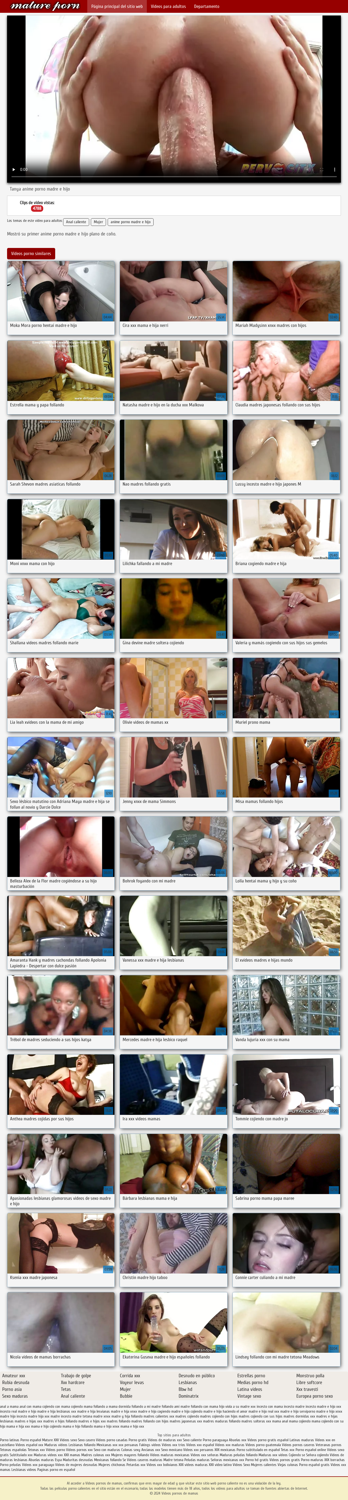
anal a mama (9, 1406)
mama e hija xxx (18, 1426)
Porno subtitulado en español (258, 1449)
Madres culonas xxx (95, 1455)
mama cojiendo (299, 1421)
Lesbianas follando (82, 1445)
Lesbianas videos (24, 1469)
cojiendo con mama (56, 1406)
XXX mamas (72, 1455)
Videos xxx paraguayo (38, 1464)
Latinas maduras (302, 1440)
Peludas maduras (197, 1460)
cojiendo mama (81, 1406)
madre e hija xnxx (124, 1411)
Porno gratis (138, 1440)
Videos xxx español (200, 1445)
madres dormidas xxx (299, 1416)
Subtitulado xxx (22, 1455)
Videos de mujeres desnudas (76, 1464)
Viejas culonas (288, 1464)
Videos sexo (68, 1440)
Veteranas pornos (328, 1445)
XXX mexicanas (225, 1449)
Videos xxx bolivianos (163, 1464)
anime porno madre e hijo (131, 222)
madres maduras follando (221, 1421)
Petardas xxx (136, 1464)
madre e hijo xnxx (329, 1411)
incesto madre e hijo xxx (323, 1406)
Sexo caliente (192, 1440)
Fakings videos (150, 1445)
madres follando (118, 1421)
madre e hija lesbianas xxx (56, 1411)
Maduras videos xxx (48, 1455)
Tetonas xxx (37, 1449)
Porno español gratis (314, 1464)
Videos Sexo (241, 1464)
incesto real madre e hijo (18, 1411)
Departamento (206, 6)
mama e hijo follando (78, 1426)
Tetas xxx (287, 1449)
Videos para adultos (168, 6)
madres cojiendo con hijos (219, 1416)
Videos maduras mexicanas (169, 1455)
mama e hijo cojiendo (46, 1426)
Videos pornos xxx (79, 1449)
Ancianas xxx (150, 1449)
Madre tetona (173, 1460)
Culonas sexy (130, 1449)
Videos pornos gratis (284, 1460)
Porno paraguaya (216, 1440)
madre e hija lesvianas (93, 1411)
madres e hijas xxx (28, 1421)
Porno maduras (312, 1460)
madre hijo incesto (13, 1416)
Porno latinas (10, 1440)
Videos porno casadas (112, 1440)
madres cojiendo (187, 1416)
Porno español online (311, 1449)
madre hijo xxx (38, 1416)
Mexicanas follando (108, 1460)
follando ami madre (176, 1406)
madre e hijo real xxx (263, 1411)
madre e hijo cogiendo (154, 1411)
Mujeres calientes (263, 1464)
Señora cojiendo (317, 1455)
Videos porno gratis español (268, 1440)
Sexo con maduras (107, 1449)
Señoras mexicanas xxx (228, 1460)
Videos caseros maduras (144, 1460)
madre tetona (82, 1416)
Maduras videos (55, 1445)
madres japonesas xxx (186, 1421)
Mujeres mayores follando (130, 1455)
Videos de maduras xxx (165, 1440)
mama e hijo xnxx (106, 1426)
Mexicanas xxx (107, 1445)
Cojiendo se (297, 1455)
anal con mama (30, 1406)
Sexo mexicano (171, 1449)
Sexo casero (87, 1440)
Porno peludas (10, 1464)
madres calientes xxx (159, 1416)
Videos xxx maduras (229, 1445)
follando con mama (204, 1406)
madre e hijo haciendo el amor (225, 1411)
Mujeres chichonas (111, 1464)
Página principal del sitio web (117, 6)
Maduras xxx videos (273, 1455)
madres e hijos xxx (92, 1421)
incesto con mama (270, 1406)
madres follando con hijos (150, 1421)
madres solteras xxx (256, 1421)
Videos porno (55, 1449)
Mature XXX (50, 1440)
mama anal (280, 1421)
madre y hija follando (126, 1416)
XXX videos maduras (193, 1464)
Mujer (98, 222)
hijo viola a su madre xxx (237, 1406)
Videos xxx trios (173, 1445)
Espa (58, 1460)
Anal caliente (76, 222)
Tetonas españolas (14, 1449)
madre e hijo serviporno (297, 1411)
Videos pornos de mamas (45, 6)
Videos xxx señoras (205, 1455)
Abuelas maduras (41, 1460)
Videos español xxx (29, 1445)
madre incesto (61, 1416)
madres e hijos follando (60, 1421)
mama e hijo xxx (132, 1426)
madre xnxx (101, 1416)
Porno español (31, 1440)
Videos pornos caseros (298, 1445)
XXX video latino (220, 1464)
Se (124, 1460)
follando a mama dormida (112, 1406)
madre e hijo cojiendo (186, 1411)
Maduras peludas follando (238, 1455)
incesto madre (294, 1406)
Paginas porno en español (56, 1469)
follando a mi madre (146, 1406)
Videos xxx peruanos (199, 1449)
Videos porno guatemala (263, 1445)
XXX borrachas (334, 1460)
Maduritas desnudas (78, 1460)
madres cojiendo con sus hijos (260, 1416)
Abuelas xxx (237, 1440)
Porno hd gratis (256, 1460)
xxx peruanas (128, 1445)
